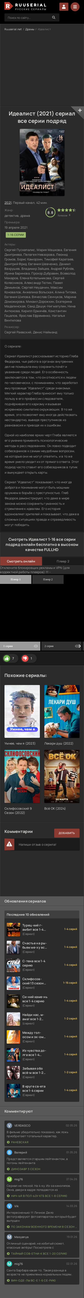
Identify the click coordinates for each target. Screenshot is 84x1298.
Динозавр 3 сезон (23, 1169)
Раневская (18, 1142)
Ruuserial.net (13, 29)
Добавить (67, 833)
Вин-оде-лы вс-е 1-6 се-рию (31, 1280)
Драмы (29, 29)
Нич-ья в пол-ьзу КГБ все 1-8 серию (37, 1196)
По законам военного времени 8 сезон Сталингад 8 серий (42, 1227)
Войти (63, 7)
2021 (7, 202)
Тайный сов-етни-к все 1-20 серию (37, 1253)
